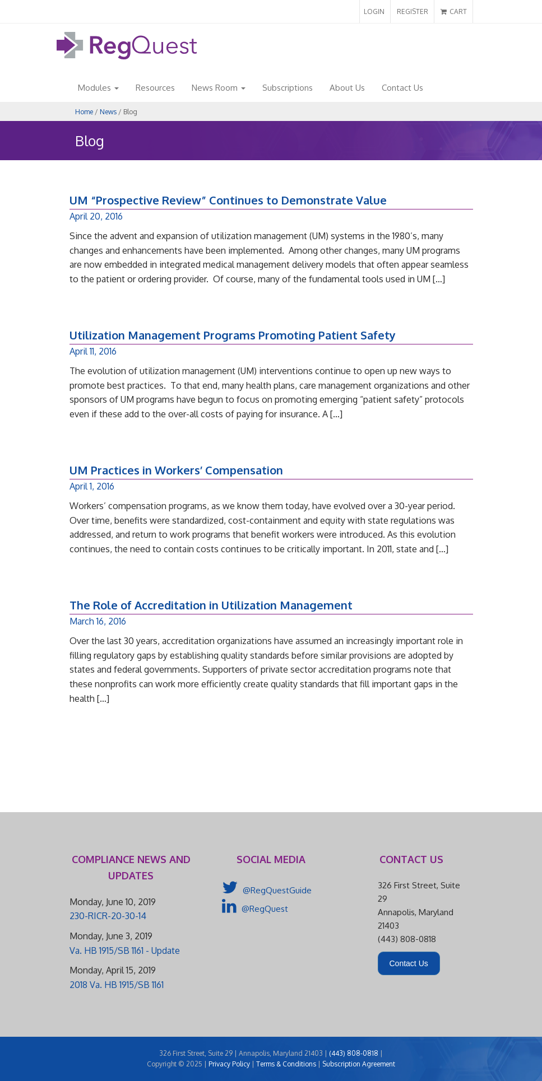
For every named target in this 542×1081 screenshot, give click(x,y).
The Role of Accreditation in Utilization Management (211, 605)
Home (84, 112)
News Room (218, 87)
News (108, 112)
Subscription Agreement (358, 1064)
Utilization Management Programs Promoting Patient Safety (233, 335)
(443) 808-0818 (353, 1053)
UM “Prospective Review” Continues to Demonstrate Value (228, 200)
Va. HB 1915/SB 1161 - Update (125, 950)
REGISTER (412, 11)
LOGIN (374, 11)
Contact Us (402, 87)
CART (454, 11)
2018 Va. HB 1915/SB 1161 (117, 984)
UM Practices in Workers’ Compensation (176, 470)
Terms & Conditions (286, 1064)
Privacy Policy (229, 1064)
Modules (98, 87)
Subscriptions (287, 87)
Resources (155, 87)
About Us (347, 87)
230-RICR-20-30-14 (108, 915)
